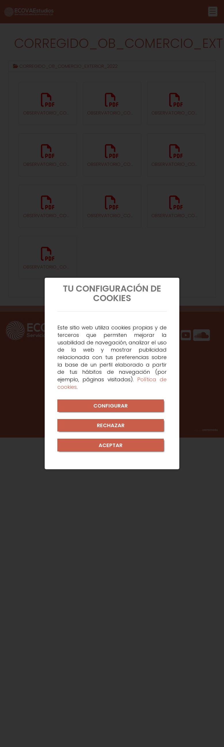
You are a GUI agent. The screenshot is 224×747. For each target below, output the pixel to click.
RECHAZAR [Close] (111, 425)
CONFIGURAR (110, 405)
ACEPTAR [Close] (111, 445)
